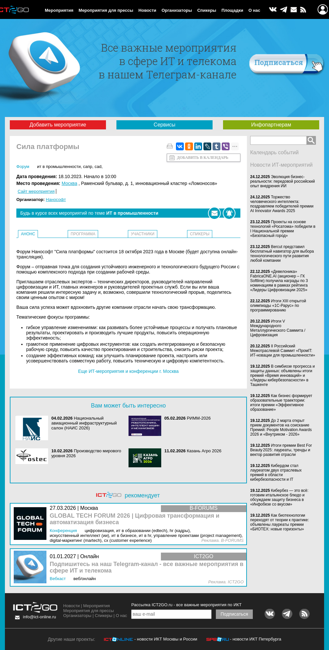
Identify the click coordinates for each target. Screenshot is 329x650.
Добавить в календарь (202, 157)
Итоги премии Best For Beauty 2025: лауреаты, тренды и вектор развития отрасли (281, 450)
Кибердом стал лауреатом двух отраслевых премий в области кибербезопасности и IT (276, 472)
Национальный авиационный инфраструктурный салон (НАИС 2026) (84, 423)
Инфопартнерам (271, 124)
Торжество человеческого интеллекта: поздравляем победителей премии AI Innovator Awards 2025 (281, 204)
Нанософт (56, 199)
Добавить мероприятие (57, 124)
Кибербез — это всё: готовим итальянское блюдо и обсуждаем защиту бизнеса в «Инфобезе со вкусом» (279, 497)
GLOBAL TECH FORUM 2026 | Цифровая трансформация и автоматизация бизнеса (134, 519)
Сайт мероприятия (36, 191)
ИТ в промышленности (59, 166)
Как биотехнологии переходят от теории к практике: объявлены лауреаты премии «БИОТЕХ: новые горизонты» (279, 522)
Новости (147, 10)
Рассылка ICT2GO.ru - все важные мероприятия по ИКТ (186, 604)
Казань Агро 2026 (204, 450)
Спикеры (206, 10)
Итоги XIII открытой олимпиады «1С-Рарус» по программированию (278, 305)
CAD (98, 166)
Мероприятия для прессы (105, 10)
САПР (87, 166)
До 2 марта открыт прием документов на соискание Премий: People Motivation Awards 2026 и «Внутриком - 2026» (281, 427)
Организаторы (177, 10)
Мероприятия (59, 10)
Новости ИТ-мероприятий (281, 165)
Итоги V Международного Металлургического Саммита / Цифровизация (277, 328)
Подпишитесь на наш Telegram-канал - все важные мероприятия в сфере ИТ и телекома (146, 567)
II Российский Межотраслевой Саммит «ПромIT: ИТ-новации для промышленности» (282, 351)
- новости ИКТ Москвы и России (165, 639)
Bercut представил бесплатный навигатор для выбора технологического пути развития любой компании (282, 253)
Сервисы (164, 124)
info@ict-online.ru (39, 616)
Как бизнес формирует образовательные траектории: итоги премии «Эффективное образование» (281, 402)
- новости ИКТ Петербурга (255, 639)
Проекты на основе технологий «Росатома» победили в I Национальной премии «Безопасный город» (282, 229)
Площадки (232, 10)
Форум (22, 166)
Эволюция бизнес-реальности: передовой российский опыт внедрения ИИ (282, 181)
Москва (69, 183)
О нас (254, 10)
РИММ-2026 (199, 418)
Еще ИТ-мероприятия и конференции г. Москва (128, 371)
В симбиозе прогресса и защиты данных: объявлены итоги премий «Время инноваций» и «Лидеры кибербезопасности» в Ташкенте (282, 375)
